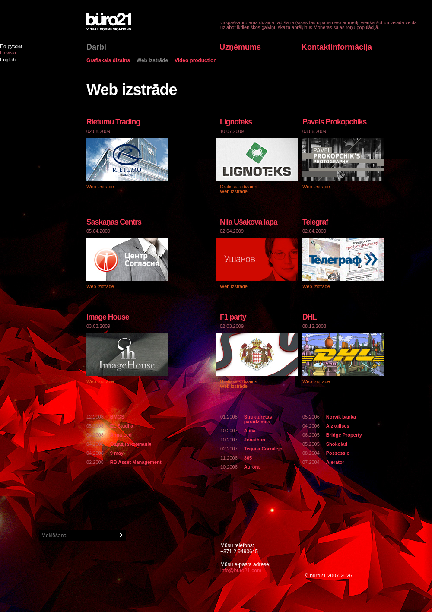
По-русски (11, 46)
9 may (117, 453)
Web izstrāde (152, 60)
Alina (250, 430)
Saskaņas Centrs (113, 222)
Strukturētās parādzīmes (258, 419)
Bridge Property (344, 435)
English (8, 59)
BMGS (117, 416)
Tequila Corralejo (263, 448)
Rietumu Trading (113, 121)
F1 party (233, 317)
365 (248, 457)
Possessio (337, 453)
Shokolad (337, 444)
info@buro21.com (240, 571)
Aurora (252, 466)
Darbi (96, 47)
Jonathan (254, 439)
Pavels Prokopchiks (334, 121)
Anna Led (121, 435)
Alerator (335, 462)
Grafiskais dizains (108, 60)
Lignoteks (236, 121)
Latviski (8, 52)
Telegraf (315, 222)
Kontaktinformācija (337, 47)
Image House (107, 317)
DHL (309, 317)
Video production (195, 60)
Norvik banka (341, 416)
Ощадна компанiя (131, 444)
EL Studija (121, 425)
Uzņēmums (240, 47)
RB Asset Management (136, 462)
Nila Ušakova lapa (248, 222)
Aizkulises (337, 425)
